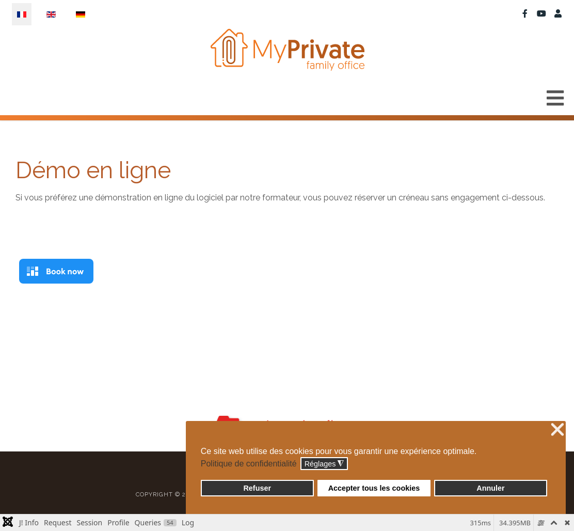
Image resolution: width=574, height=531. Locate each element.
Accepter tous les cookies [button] (374, 488)
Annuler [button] (490, 488)
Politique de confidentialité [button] (249, 463)
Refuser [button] (257, 488)
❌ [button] (557, 430)
